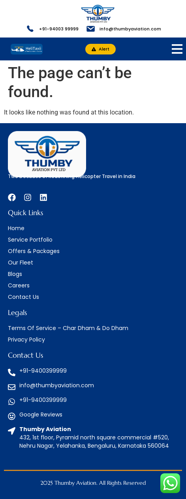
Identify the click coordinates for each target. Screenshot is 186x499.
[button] (100, 49)
